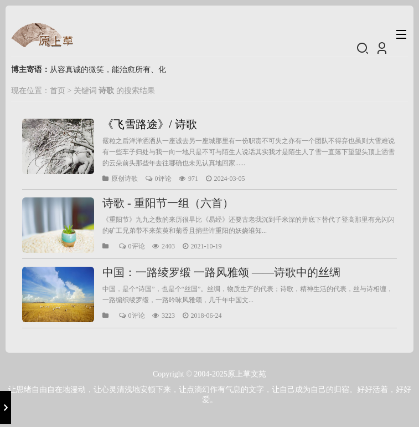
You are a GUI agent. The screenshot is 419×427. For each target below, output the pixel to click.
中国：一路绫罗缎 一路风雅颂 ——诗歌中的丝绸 (221, 272)
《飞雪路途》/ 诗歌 (149, 124)
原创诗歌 (124, 178)
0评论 (163, 178)
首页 (57, 91)
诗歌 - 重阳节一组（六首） (168, 203)
